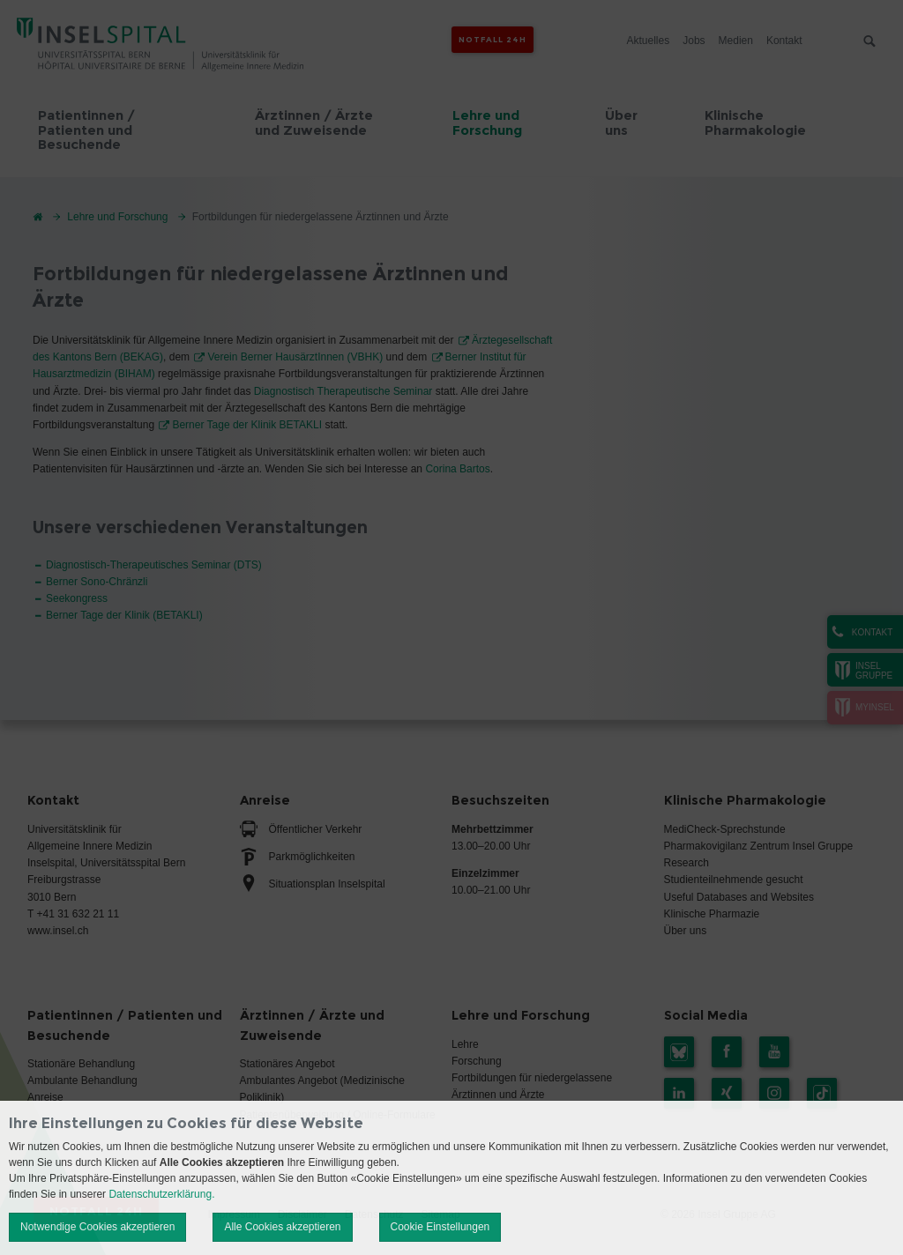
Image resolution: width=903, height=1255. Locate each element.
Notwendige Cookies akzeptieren (97, 1227)
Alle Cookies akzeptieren (282, 1227)
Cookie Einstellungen (440, 1227)
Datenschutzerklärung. (161, 1194)
